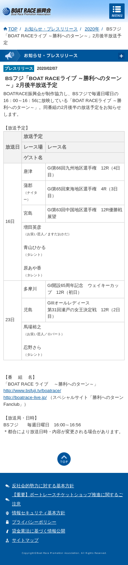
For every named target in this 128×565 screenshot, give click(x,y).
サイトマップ (25, 540)
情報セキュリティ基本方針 (38, 512)
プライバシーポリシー (34, 522)
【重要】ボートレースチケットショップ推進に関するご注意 (67, 499)
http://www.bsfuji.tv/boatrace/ (32, 390)
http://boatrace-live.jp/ (25, 397)
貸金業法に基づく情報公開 (38, 530)
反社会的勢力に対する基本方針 (43, 485)
